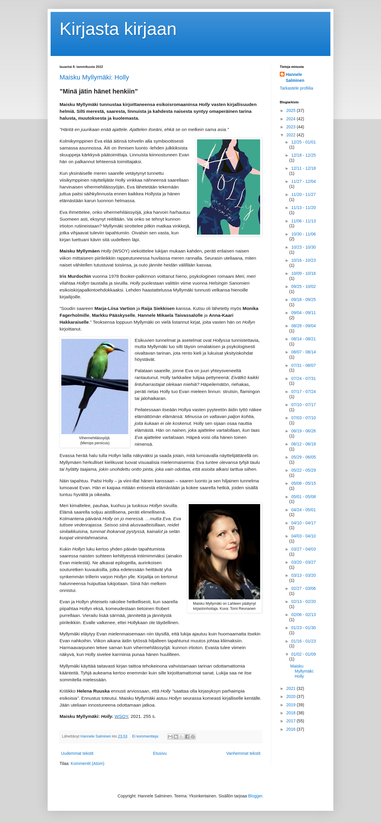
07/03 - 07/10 (303, 417)
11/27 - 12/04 (303, 181)
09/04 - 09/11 (303, 312)
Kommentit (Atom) (87, 763)
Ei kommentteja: (146, 736)
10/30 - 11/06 (303, 234)
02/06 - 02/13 (303, 614)
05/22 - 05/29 (303, 470)
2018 (291, 712)
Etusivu (160, 753)
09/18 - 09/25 (303, 299)
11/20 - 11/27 (303, 194)
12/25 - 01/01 (303, 142)
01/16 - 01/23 (303, 641)
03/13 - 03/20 (303, 575)
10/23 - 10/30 (303, 247)
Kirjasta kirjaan (118, 29)
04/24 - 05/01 (303, 509)
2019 (291, 704)
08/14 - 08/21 (303, 338)
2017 (291, 720)
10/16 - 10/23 (303, 260)
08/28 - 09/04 (303, 325)
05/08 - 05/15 (303, 483)
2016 (291, 729)
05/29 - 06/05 (303, 457)
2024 (291, 118)
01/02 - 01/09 (303, 654)
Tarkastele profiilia (296, 88)
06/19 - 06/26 (303, 430)
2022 (291, 135)
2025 (291, 110)
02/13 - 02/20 (303, 601)
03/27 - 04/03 (303, 549)
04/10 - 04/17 (303, 522)
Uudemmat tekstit (77, 753)
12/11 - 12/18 (303, 168)
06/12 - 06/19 (303, 444)
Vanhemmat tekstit (243, 753)
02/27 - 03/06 (303, 588)
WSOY (121, 716)
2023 (291, 126)
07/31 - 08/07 (303, 365)
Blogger (255, 796)
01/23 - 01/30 (303, 627)
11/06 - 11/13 (303, 221)
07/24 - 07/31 (303, 378)
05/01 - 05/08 (303, 496)
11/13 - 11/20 (303, 207)
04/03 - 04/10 (303, 536)
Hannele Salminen (295, 77)
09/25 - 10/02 (303, 286)
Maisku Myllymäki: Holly (94, 77)
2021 (291, 688)
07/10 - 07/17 (303, 404)
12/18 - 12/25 (303, 155)
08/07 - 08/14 (303, 352)
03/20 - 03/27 (303, 562)
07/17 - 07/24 (303, 391)
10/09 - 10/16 (303, 273)
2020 (291, 696)
